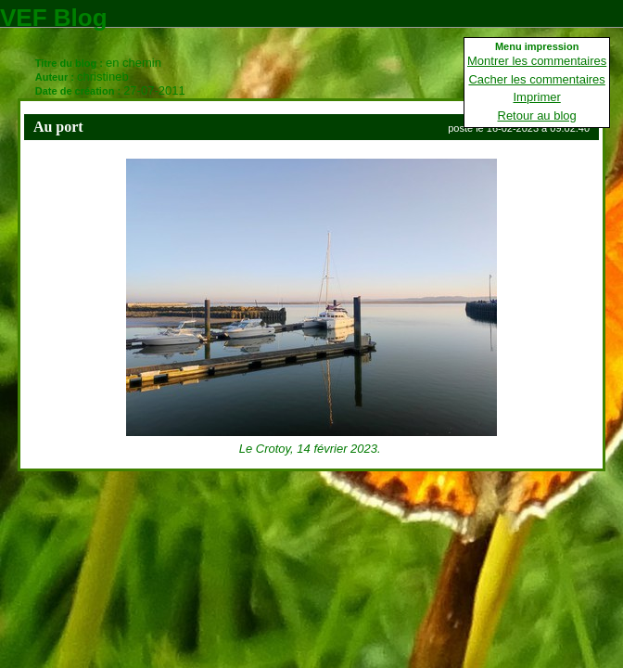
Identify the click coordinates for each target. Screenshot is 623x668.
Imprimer (537, 97)
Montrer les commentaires (536, 61)
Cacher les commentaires (536, 79)
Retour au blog (537, 115)
